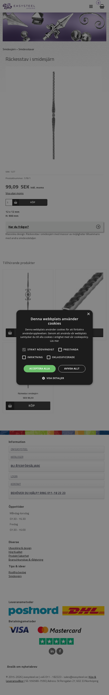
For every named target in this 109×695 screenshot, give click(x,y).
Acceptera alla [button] (39, 368)
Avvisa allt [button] (71, 368)
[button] (24, 349)
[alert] (54, 347)
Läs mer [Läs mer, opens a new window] (54, 340)
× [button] (88, 314)
